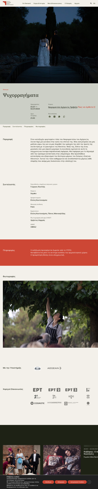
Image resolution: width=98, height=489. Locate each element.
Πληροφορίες (28, 127)
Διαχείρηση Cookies (77, 482)
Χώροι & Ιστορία (39, 3)
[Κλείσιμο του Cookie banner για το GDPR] (89, 482)
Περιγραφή (6, 127)
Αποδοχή (48, 482)
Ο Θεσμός (68, 3)
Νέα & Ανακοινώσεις (55, 3)
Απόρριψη (61, 482)
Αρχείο (77, 3)
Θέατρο (5, 89)
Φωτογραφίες (40, 127)
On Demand (26, 3)
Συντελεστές (17, 127)
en (94, 3)
